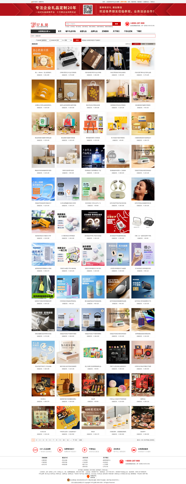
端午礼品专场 (70, 31)
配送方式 (65, 457)
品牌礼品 (94, 31)
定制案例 (105, 31)
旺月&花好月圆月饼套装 (118, 138)
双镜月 (93, 431)
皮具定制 (105, 473)
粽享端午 (98, 470)
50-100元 (78, 26)
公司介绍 (105, 466)
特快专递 (64, 462)
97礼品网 (41, 473)
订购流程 (44, 462)
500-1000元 (92, 26)
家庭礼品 (87, 473)
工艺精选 (122, 473)
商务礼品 (58, 473)
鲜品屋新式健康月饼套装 (68, 138)
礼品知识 (105, 462)
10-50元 (72, 26)
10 (63, 440)
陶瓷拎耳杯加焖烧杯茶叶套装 (43, 170)
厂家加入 (152, 2)
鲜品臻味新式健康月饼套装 (142, 105)
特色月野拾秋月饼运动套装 (118, 72)
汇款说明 (85, 462)
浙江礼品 (47, 473)
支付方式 (85, 457)
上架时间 (135, 44)
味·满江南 (43, 431)
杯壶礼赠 (110, 473)
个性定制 (139, 473)
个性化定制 (128, 31)
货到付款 (85, 466)
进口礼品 (127, 473)
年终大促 (104, 470)
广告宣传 (76, 473)
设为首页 (35, 2)
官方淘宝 (92, 470)
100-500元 (85, 26)
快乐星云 (43, 399)
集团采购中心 (107, 460)
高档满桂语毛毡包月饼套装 (118, 105)
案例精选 (133, 473)
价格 (143, 44)
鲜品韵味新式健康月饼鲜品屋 (43, 138)
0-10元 (67, 26)
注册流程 (44, 460)
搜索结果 (38, 36)
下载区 (139, 31)
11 (67, 440)
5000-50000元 (109, 26)
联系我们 (86, 470)
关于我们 (116, 31)
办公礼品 (93, 473)
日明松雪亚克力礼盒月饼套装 (68, 72)
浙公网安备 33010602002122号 (79, 480)
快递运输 (64, 464)
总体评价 (150, 44)
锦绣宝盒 (142, 399)
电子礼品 (81, 473)
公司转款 (85, 460)
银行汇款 (85, 464)
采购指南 (44, 457)
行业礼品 (99, 473)
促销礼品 (70, 473)
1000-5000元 (100, 26)
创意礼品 (83, 31)
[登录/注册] (124, 2)
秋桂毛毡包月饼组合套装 (93, 105)
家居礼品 (117, 473)
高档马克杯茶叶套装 (68, 170)
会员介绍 (44, 464)
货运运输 (64, 460)
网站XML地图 (92, 480)
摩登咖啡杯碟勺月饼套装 (93, 138)
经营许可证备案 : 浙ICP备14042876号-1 (108, 480)
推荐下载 (145, 473)
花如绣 (93, 399)
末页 (80, 440)
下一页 (75, 440)
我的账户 (139, 2)
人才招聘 (105, 464)
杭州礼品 (52, 473)
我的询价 (133, 2)
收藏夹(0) (146, 2)
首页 (129, 2)
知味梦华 (142, 431)
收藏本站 (41, 2)
